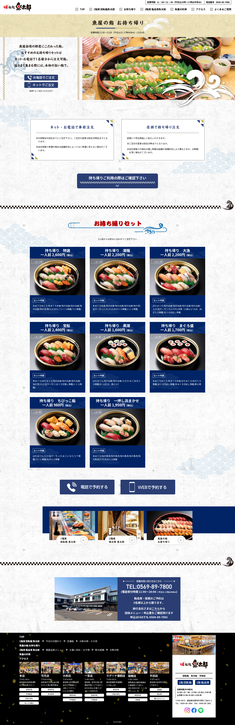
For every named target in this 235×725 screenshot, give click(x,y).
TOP (82, 9)
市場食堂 (29, 694)
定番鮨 (70, 641)
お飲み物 (114, 649)
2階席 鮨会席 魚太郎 (29, 649)
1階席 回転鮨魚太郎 (104, 9)
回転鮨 (137, 700)
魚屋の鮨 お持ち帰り (29, 645)
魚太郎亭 (51, 694)
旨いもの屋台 (29, 703)
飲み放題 (99, 649)
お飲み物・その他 (88, 641)
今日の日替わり (54, 641)
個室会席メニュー (55, 649)
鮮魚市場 (29, 689)
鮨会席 (159, 694)
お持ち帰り (130, 9)
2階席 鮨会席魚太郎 (155, 9)
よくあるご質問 (222, 9)
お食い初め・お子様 (79, 649)
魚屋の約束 (181, 9)
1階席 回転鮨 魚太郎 (29, 641)
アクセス (200, 9)
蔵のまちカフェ (159, 698)
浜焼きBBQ (29, 698)
